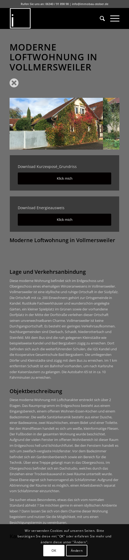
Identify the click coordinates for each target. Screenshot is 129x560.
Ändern (77, 550)
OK (53, 550)
